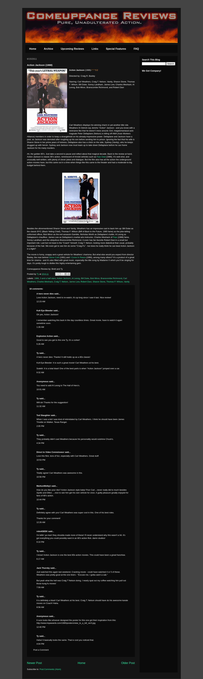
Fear (115, 237)
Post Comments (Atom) (50, 669)
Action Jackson (64, 278)
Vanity (126, 281)
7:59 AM (40, 587)
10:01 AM (40, 389)
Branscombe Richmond (111, 278)
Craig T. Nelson (61, 281)
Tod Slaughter (43, 415)
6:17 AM (40, 559)
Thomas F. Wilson (114, 281)
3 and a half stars (48, 278)
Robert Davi (86, 281)
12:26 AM (40, 522)
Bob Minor (95, 278)
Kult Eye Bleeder (44, 310)
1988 (36, 278)
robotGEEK (42, 531)
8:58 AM (40, 607)
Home (32, 48)
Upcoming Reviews (72, 48)
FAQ (136, 48)
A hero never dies (45, 294)
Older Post (128, 663)
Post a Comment (41, 650)
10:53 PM (40, 460)
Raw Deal (101, 157)
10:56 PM (40, 477)
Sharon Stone (99, 281)
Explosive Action (44, 336)
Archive (48, 48)
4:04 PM (40, 644)
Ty (37, 353)
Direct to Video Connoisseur (50, 452)
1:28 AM (40, 327)
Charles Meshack (45, 281)
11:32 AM (40, 406)
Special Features (116, 48)
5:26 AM (40, 344)
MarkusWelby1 (43, 486)
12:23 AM (40, 301)
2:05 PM (40, 426)
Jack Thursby (43, 568)
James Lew (74, 281)
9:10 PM (40, 542)
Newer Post (34, 663)
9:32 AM (40, 372)
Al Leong (76, 278)
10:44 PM (40, 499)
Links (95, 48)
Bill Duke (85, 278)
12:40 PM (40, 627)
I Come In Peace (78, 257)
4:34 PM (40, 443)
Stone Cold (54, 257)
